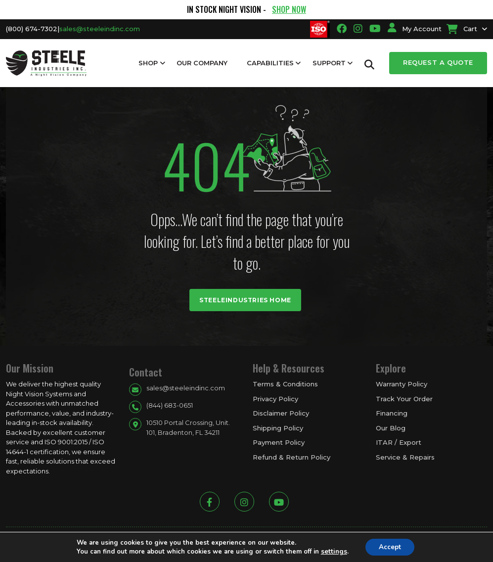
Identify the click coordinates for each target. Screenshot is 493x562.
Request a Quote (438, 62)
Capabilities (270, 63)
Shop (148, 63)
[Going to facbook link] (342, 29)
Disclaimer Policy (281, 413)
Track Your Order (404, 399)
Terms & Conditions (285, 384)
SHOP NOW (289, 9)
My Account (415, 29)
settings (332, 551)
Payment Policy (279, 442)
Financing (391, 413)
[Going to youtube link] (375, 29)
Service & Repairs (405, 457)
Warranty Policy (401, 384)
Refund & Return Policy (291, 457)
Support (329, 63)
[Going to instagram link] (358, 29)
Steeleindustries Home (245, 300)
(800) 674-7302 (31, 29)
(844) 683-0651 (169, 405)
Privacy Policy (275, 399)
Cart (462, 29)
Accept (389, 546)
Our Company (202, 63)
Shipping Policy (278, 428)
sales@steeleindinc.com (99, 29)
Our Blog (390, 428)
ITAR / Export (398, 442)
